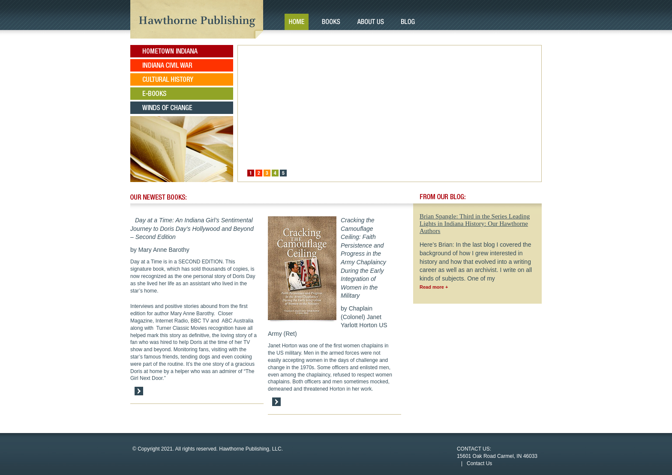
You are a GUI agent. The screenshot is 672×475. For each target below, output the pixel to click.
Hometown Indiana (181, 51)
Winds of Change (181, 108)
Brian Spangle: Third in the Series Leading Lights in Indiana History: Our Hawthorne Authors (475, 223)
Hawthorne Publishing (196, 19)
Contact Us (479, 463)
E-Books (181, 93)
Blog (407, 22)
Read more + (434, 287)
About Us (370, 22)
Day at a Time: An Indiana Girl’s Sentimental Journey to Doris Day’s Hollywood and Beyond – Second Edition (192, 228)
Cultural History (181, 79)
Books (331, 22)
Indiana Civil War (181, 65)
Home (297, 22)
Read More (139, 391)
